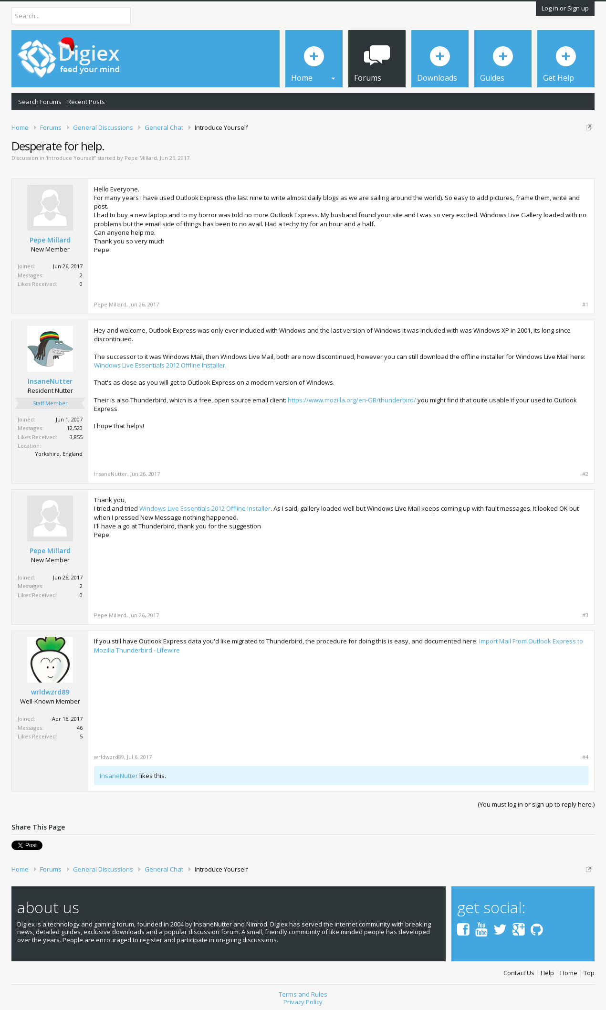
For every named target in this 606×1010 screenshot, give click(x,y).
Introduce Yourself (71, 157)
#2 (585, 474)
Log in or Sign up (565, 8)
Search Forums (40, 101)
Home (568, 973)
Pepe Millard (141, 157)
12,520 (75, 427)
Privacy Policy (303, 1002)
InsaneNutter (50, 381)
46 (80, 727)
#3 (585, 615)
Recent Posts (86, 101)
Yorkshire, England (59, 453)
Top (589, 973)
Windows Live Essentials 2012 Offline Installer (159, 365)
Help (547, 973)
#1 (585, 304)
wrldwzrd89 (50, 692)
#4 (585, 757)
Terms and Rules (303, 994)
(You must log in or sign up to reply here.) (536, 804)
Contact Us (518, 973)
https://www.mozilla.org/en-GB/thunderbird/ (352, 400)
